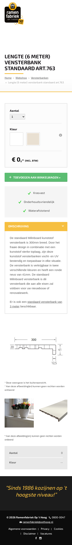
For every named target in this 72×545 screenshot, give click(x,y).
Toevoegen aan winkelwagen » (34, 177)
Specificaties (47, 226)
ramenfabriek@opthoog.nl (38, 521)
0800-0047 (58, 517)
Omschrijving (18, 226)
